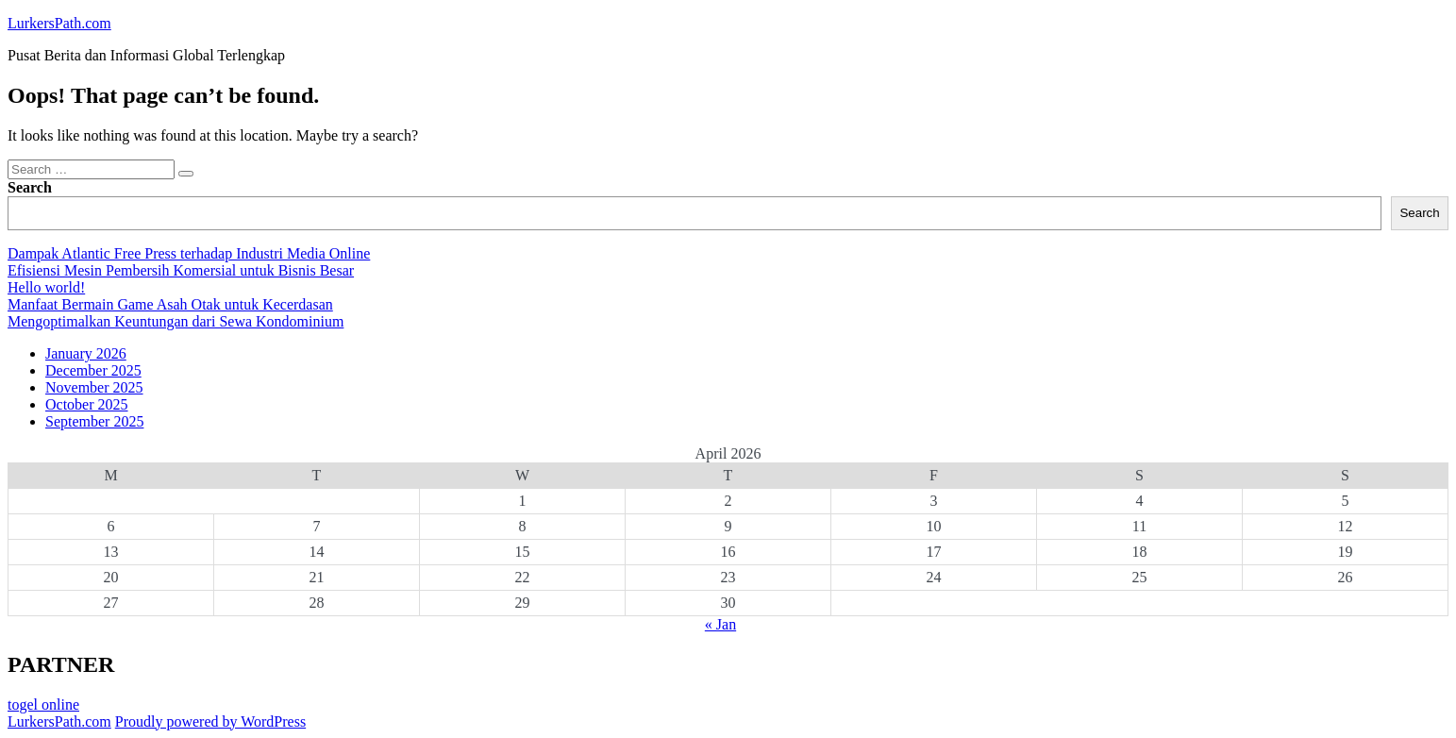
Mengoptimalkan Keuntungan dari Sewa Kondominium (175, 321)
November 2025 (94, 387)
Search (30, 187)
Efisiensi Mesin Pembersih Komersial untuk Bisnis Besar (181, 270)
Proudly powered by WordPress (210, 721)
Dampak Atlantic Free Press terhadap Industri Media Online (189, 253)
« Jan (720, 624)
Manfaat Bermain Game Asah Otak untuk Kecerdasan (170, 304)
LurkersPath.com (59, 23)
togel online (43, 704)
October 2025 (86, 404)
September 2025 (94, 421)
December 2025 (93, 370)
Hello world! (46, 287)
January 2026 (85, 353)
